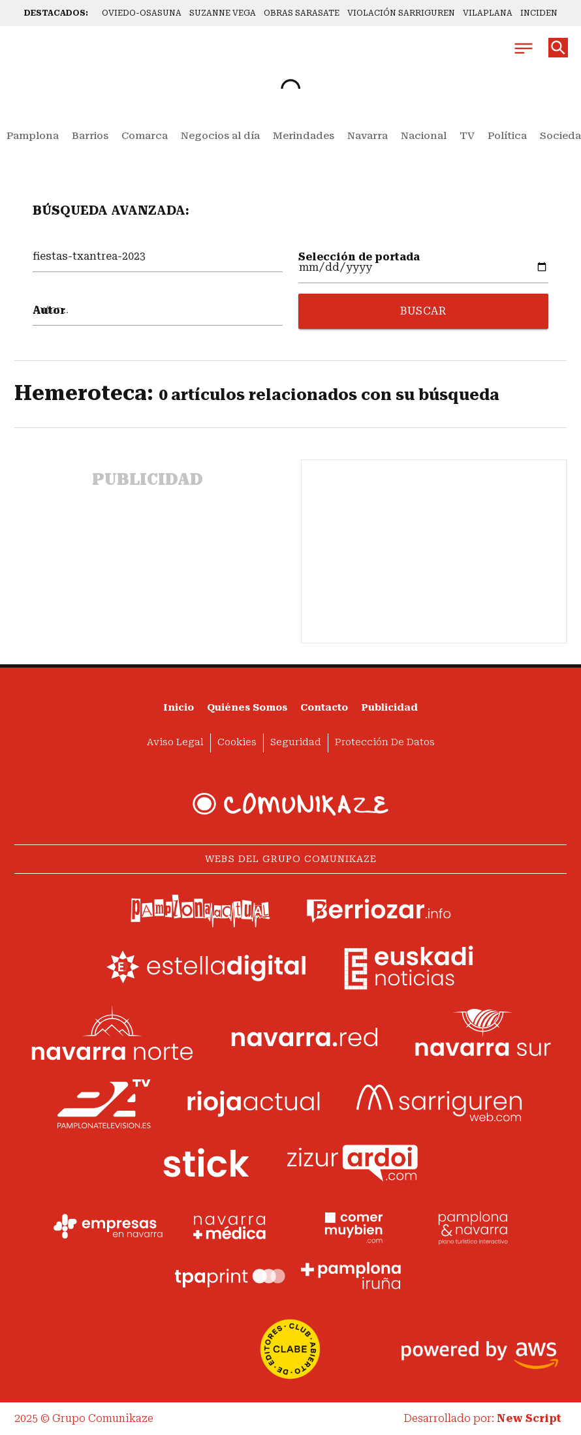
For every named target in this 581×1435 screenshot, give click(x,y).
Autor (49, 310)
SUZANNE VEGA (222, 13)
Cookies (237, 742)
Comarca (144, 136)
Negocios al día (220, 136)
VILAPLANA (487, 13)
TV (467, 136)
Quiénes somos (247, 707)
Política (507, 136)
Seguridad (295, 742)
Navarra (367, 136)
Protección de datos (385, 742)
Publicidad (389, 707)
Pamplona (33, 136)
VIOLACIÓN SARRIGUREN (401, 13)
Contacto (324, 707)
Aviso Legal (175, 742)
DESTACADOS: (56, 13)
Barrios (90, 136)
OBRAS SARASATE (301, 13)
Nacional (424, 136)
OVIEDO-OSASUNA (141, 13)
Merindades (303, 136)
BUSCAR (423, 311)
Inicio (178, 707)
